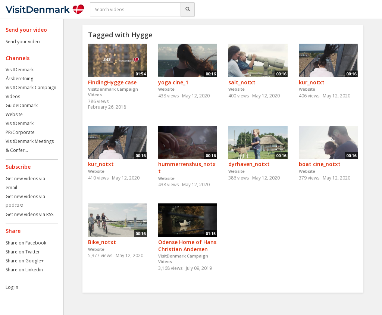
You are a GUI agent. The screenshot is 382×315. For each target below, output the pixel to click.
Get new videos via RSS (29, 214)
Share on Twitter (23, 252)
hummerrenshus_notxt (187, 167)
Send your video (23, 41)
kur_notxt (312, 82)
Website (14, 114)
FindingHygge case (112, 82)
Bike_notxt (102, 242)
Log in (12, 287)
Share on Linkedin (24, 269)
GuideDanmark (22, 105)
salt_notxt (242, 82)
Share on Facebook (26, 243)
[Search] (188, 9)
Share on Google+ (25, 261)
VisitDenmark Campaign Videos (113, 91)
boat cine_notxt (320, 164)
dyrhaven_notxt (249, 164)
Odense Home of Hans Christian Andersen (187, 245)
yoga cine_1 (173, 82)
